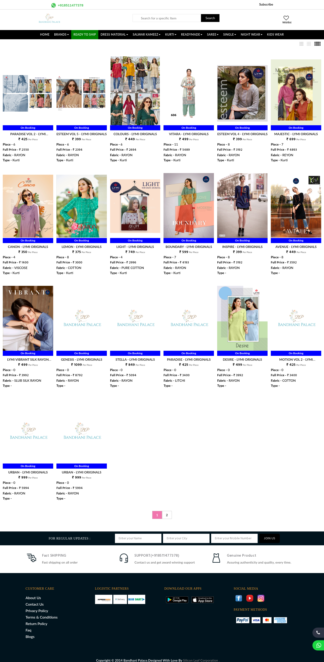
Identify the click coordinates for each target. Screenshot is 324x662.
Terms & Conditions (42, 612)
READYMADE (191, 34)
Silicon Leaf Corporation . (201, 655)
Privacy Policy (37, 606)
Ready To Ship (85, 34)
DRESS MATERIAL (114, 34)
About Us (33, 593)
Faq (28, 625)
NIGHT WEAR (251, 34)
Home (45, 34)
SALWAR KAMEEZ (146, 34)
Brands (61, 34)
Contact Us (35, 599)
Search (210, 18)
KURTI (170, 34)
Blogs (30, 631)
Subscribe (266, 4)
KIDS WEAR (275, 34)
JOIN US (269, 533)
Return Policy (36, 618)
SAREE (213, 34)
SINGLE (229, 34)
